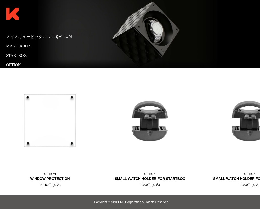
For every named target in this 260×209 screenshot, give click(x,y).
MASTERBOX (18, 46)
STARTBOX (16, 55)
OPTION (13, 65)
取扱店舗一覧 (18, 74)
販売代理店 (16, 83)
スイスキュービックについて (32, 37)
